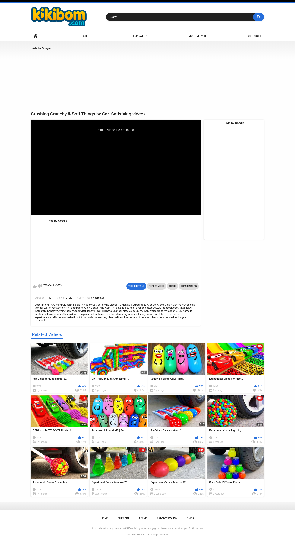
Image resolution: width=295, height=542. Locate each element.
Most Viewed (197, 35)
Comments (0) (189, 286)
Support (123, 518)
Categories (255, 35)
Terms (143, 518)
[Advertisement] (144, 79)
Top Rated (140, 35)
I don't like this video (40, 286)
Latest (86, 35)
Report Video (156, 286)
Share (172, 286)
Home (35, 36)
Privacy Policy (167, 518)
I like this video (35, 286)
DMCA (190, 518)
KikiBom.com (143, 534)
